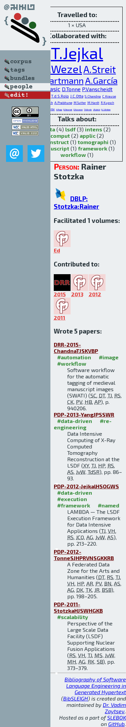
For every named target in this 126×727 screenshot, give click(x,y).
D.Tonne (71, 89)
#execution (72, 499)
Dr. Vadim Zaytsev (114, 708)
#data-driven (74, 421)
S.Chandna (93, 96)
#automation (74, 357)
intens (93, 129)
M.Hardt (93, 103)
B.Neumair (68, 109)
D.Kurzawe (78, 109)
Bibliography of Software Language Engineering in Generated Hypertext (95, 685)
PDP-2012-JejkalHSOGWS (86, 486)
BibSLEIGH (75, 698)
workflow (73, 155)
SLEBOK (116, 717)
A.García (101, 80)
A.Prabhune (63, 103)
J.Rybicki (96, 109)
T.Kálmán (88, 109)
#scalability (72, 617)
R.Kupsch (107, 103)
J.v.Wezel (60, 68)
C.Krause (109, 96)
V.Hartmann (60, 80)
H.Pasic (50, 88)
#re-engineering (83, 424)
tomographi (93, 142)
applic (87, 135)
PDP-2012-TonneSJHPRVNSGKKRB (84, 554)
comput (60, 135)
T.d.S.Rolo (60, 96)
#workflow (71, 363)
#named (108, 505)
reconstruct (53, 142)
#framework (73, 505)
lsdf (70, 129)
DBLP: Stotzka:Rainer (76, 202)
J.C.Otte (76, 96)
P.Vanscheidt (97, 89)
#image (109, 357)
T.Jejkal (77, 52)
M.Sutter (80, 103)
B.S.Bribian (106, 109)
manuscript (54, 148)
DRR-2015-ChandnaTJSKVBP (76, 347)
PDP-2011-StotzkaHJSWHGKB (78, 607)
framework (92, 148)
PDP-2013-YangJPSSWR (84, 414)
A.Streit (99, 69)
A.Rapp (59, 109)
